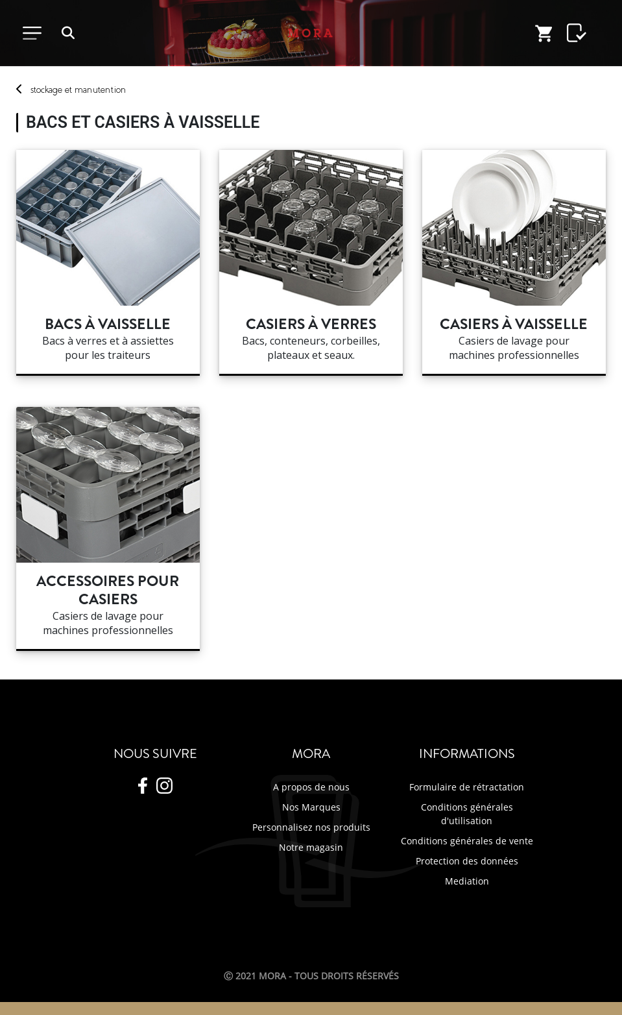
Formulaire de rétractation (466, 787)
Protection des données (467, 861)
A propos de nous (311, 787)
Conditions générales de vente (467, 841)
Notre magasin (311, 847)
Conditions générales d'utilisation (467, 814)
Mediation (467, 881)
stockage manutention (78, 89)
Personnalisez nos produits (311, 827)
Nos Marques (311, 807)
